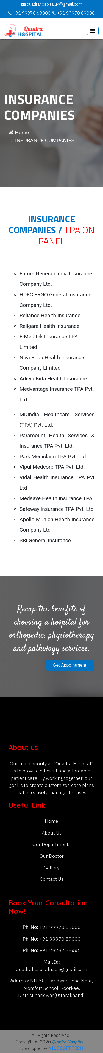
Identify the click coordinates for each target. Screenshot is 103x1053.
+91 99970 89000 (59, 939)
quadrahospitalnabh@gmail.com (51, 969)
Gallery (51, 868)
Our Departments (51, 844)
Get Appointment (70, 665)
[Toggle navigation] (93, 31)
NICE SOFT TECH (65, 1048)
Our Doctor (52, 856)
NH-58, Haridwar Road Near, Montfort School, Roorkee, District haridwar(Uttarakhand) (55, 988)
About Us (52, 833)
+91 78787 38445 (59, 951)
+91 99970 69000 (59, 927)
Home (19, 132)
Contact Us (51, 879)
